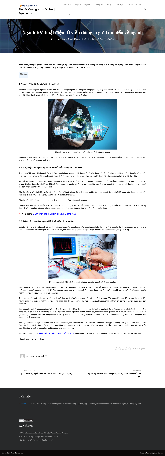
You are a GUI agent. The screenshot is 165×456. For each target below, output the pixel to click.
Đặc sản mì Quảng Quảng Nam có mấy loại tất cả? (38, 436)
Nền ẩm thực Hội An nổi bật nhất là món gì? (36, 440)
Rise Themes (158, 453)
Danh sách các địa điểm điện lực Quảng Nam (54, 214)
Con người (99, 5)
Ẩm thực (120, 5)
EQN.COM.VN (24, 404)
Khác (70, 14)
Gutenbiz (142, 453)
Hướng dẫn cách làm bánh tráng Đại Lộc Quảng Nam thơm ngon (43, 433)
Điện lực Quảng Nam (82, 5)
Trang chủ (67, 5)
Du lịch (109, 5)
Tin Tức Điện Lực (134, 5)
